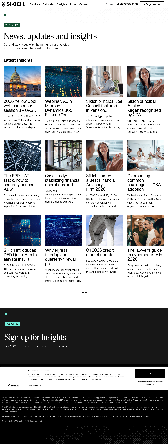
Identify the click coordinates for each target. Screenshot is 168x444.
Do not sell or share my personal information (150, 437)
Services (35, 4)
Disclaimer (107, 380)
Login (123, 380)
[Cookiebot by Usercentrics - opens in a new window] (13, 439)
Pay (76, 380)
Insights (62, 4)
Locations (61, 380)
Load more (84, 293)
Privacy (90, 380)
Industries (49, 4)
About (73, 4)
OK (150, 427)
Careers (83, 4)
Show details (33, 439)
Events (45, 380)
